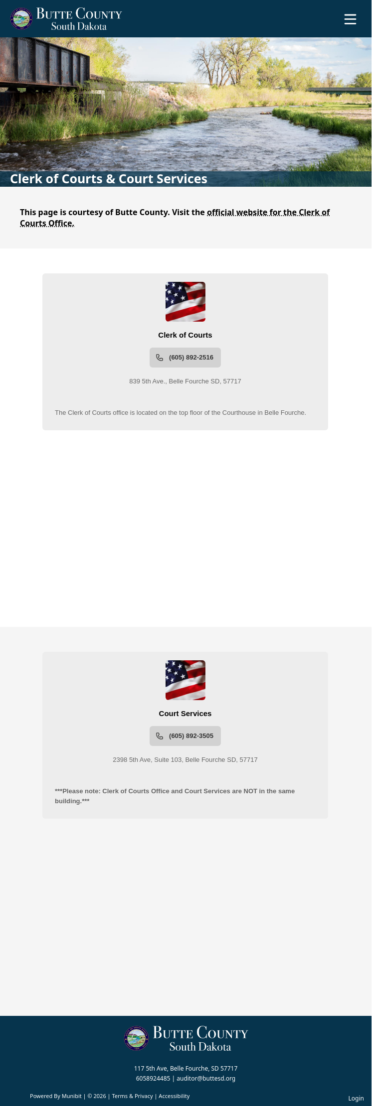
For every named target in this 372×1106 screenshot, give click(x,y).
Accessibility (174, 1096)
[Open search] (334, 22)
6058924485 (153, 1078)
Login (356, 1098)
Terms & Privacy (132, 1096)
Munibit (72, 1096)
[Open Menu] (350, 19)
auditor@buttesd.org (206, 1078)
